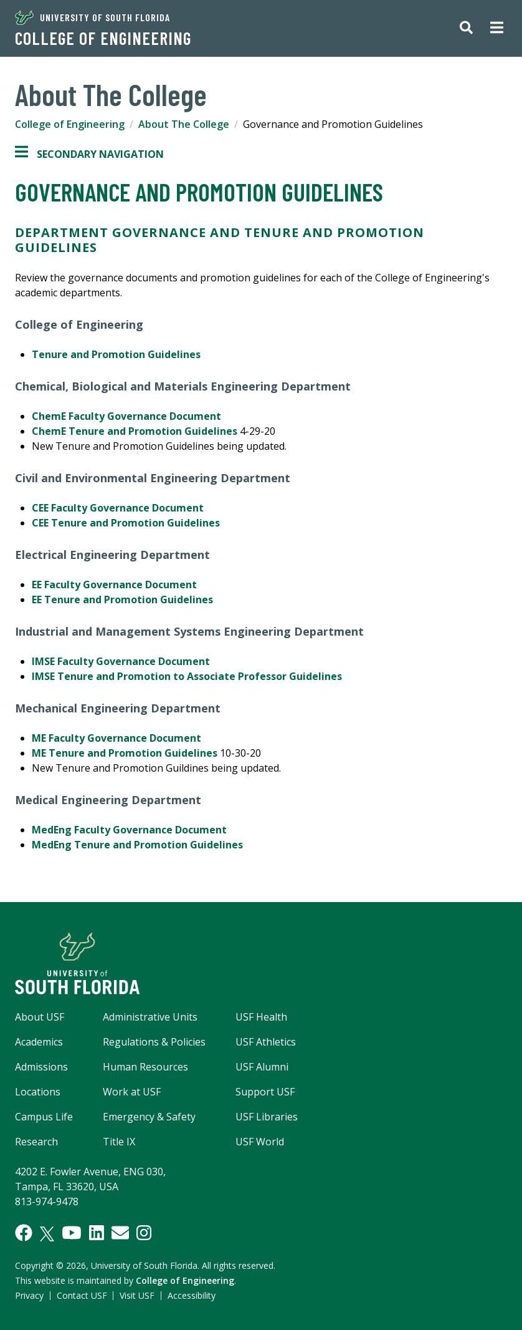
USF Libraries (266, 1117)
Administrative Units (150, 1017)
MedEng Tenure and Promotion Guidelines (137, 845)
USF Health (261, 1017)
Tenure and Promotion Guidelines (116, 354)
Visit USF (137, 1295)
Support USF (265, 1092)
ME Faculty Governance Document (119, 738)
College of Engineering (103, 38)
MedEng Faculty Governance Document (130, 830)
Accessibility (192, 1295)
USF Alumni (261, 1067)
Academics (39, 1042)
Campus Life (44, 1117)
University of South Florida (92, 17)
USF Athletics (265, 1042)
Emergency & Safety (149, 1117)
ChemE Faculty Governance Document (128, 416)
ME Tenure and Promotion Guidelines (126, 753)
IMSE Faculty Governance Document (121, 661)
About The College (183, 124)
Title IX (119, 1141)
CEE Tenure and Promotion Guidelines (126, 523)
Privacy (29, 1295)
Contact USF (82, 1295)
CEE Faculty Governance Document (119, 508)
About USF (39, 1017)
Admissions (41, 1067)
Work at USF (132, 1092)
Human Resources (145, 1067)
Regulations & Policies (154, 1042)
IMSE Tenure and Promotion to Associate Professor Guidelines (187, 676)
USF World (259, 1141)
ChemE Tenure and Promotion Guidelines (134, 431)
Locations (37, 1092)
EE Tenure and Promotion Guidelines (122, 599)
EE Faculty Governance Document (114, 584)
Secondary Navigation (89, 154)
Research (36, 1141)
